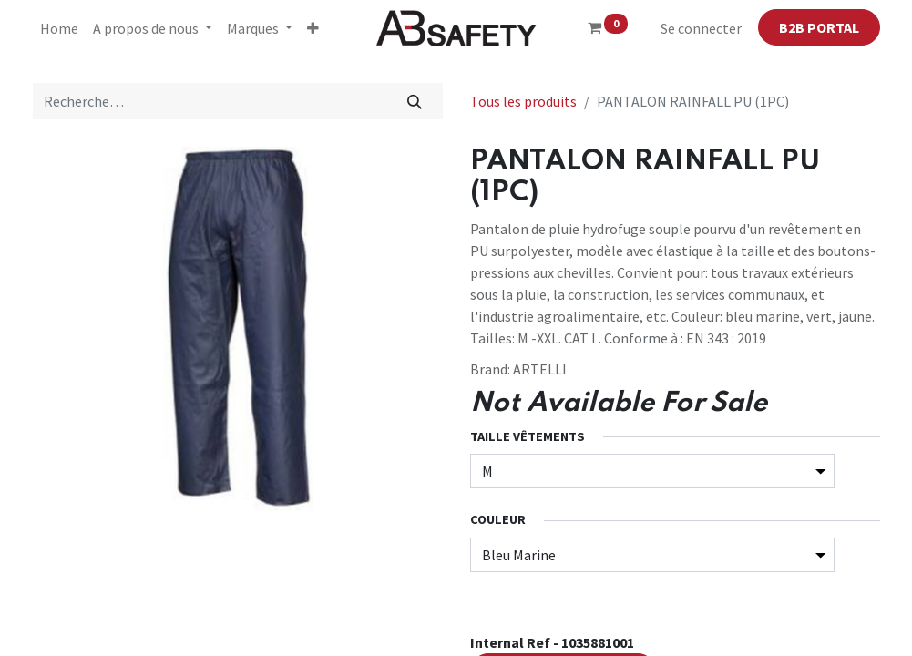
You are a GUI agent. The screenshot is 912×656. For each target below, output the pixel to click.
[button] (313, 28)
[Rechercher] (414, 101)
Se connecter (701, 28)
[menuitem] (59, 28)
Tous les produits (523, 101)
